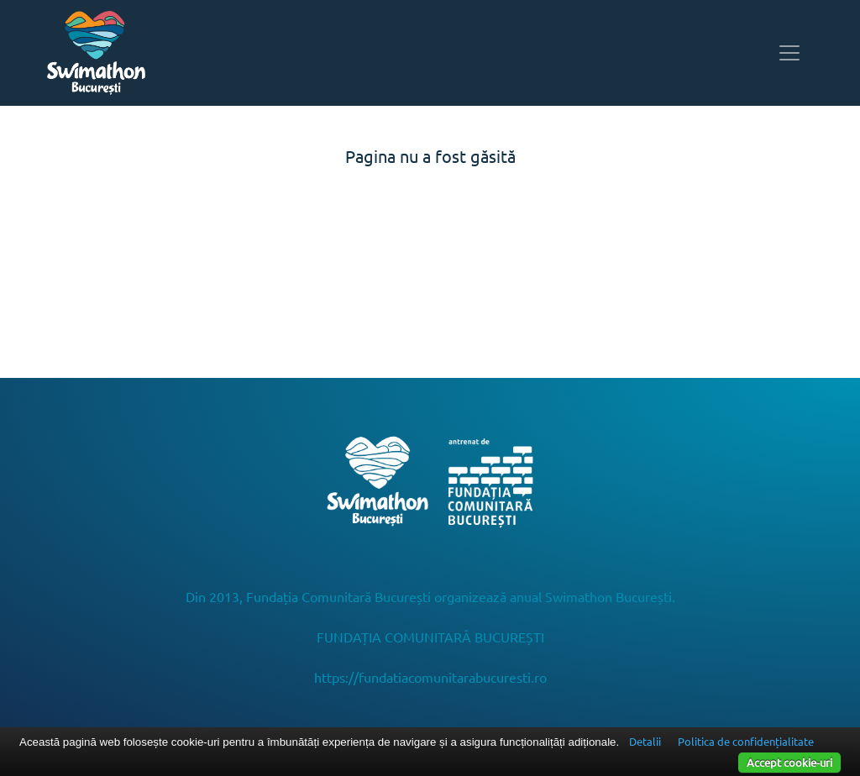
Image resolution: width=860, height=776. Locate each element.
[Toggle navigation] (789, 53)
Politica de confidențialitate (746, 741)
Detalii (645, 741)
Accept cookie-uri (789, 762)
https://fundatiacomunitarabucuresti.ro (430, 677)
